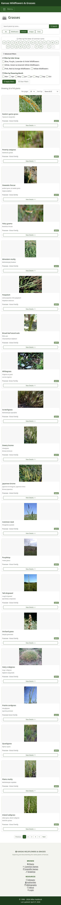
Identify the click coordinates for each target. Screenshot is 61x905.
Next (43, 837)
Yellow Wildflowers (40, 68)
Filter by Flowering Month (12, 73)
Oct (50, 76)
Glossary (30, 880)
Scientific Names (30, 869)
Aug (37, 76)
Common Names (30, 866)
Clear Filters (23, 82)
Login (30, 890)
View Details (30, 125)
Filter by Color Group (10, 58)
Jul (31, 76)
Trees (39, 32)
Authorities (30, 882)
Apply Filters (9, 82)
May (19, 76)
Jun (25, 76)
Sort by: (39, 91)
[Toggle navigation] (7, 9)
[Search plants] (25, 26)
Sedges (31, 32)
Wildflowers (15, 32)
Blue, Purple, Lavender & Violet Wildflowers (22, 61)
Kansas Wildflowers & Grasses (18, 3)
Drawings (30, 872)
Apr (12, 76)
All (6, 32)
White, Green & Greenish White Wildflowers (22, 65)
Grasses (23, 32)
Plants (30, 864)
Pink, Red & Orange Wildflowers (17, 68)
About (30, 887)
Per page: (24, 91)
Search (54, 26)
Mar (6, 76)
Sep (43, 76)
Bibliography (30, 885)
